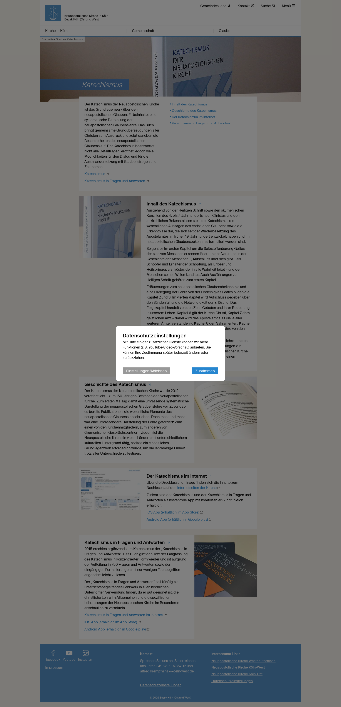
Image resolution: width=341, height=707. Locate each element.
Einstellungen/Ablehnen (146, 371)
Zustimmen (205, 371)
